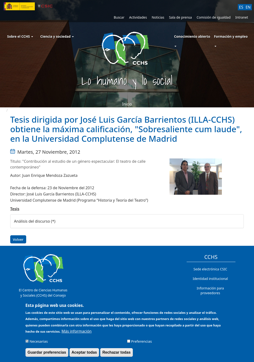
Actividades (138, 17)
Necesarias (39, 343)
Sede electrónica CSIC (210, 269)
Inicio (127, 104)
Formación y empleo (231, 36)
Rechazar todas (116, 355)
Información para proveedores (210, 290)
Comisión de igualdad (214, 17)
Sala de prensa (180, 17)
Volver (18, 239)
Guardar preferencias (47, 355)
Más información (76, 333)
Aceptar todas (84, 355)
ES (241, 7)
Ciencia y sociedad (57, 36)
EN (248, 7)
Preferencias (141, 343)
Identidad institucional (210, 278)
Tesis (15, 208)
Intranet (241, 17)
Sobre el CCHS (20, 36)
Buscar (119, 17)
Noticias (158, 17)
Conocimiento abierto (192, 36)
